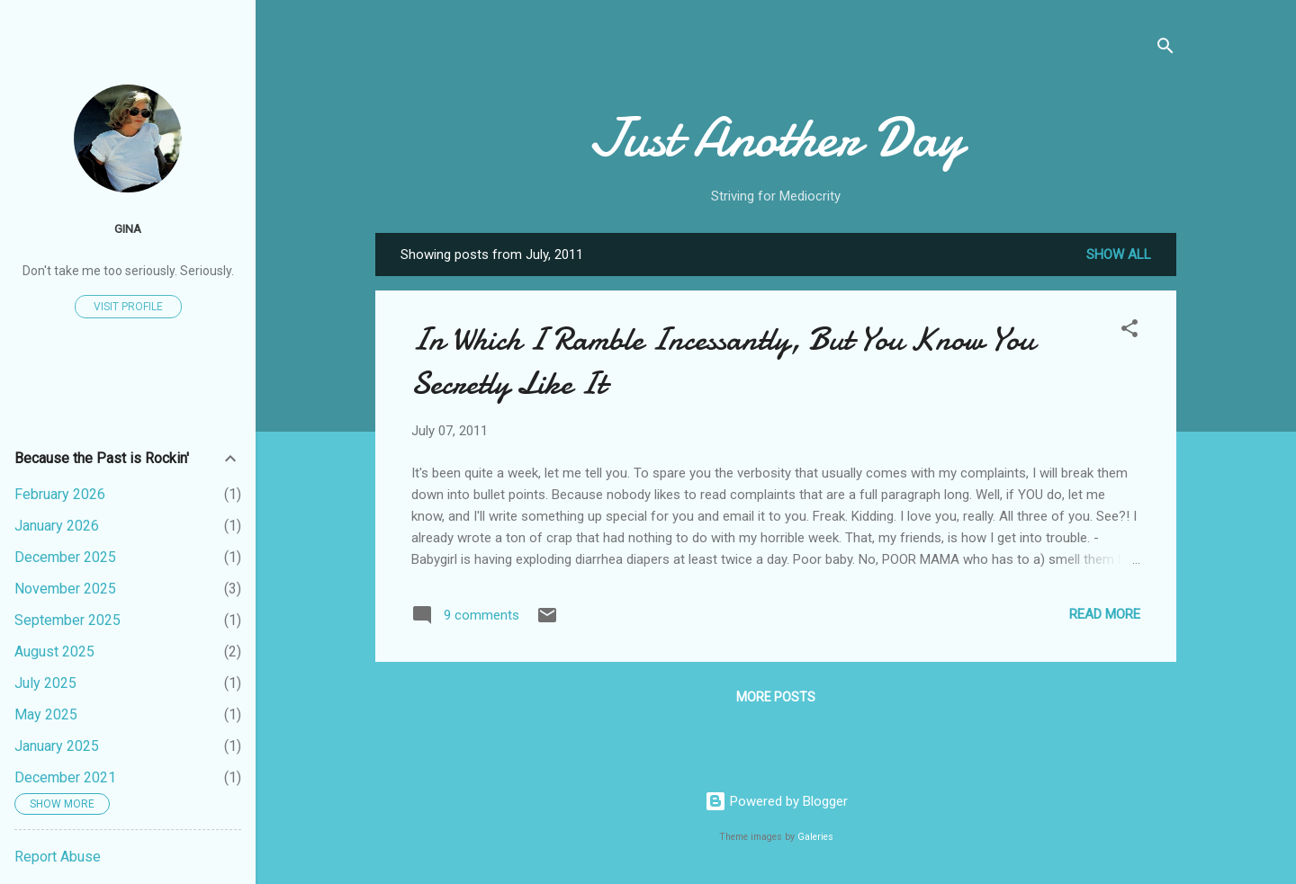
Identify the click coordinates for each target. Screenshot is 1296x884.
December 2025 (65, 557)
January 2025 (56, 746)
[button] (1129, 331)
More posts (775, 697)
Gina (127, 228)
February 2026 (59, 494)
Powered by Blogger (776, 801)
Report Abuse (57, 856)
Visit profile (128, 306)
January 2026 (56, 525)
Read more (1104, 614)
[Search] (1165, 49)
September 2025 (67, 620)
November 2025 (65, 588)
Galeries (815, 837)
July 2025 (45, 683)
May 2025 (45, 714)
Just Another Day (776, 137)
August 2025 (54, 651)
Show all (1118, 254)
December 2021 (65, 777)
